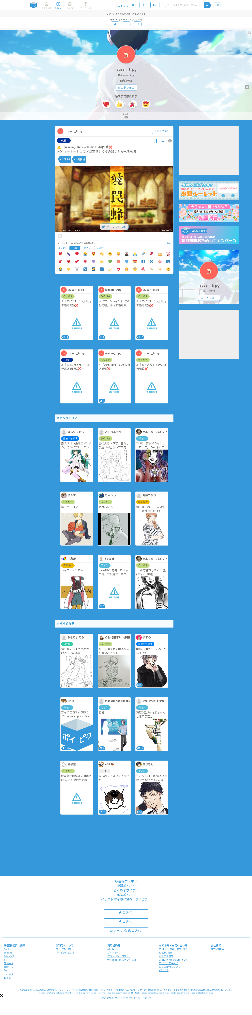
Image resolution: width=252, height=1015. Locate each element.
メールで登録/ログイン (126, 930)
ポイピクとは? (63, 949)
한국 (6, 959)
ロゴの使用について (169, 966)
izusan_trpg (126, 69)
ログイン (126, 912)
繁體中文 (8, 966)
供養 (63, 140)
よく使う (62, 248)
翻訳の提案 (18, 945)
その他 (99, 248)
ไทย (6, 970)
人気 (75, 248)
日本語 (7, 977)
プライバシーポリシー (119, 956)
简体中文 (8, 963)
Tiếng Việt (9, 956)
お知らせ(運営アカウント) (173, 949)
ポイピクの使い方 (65, 952)
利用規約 (112, 949)
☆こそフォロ (126, 87)
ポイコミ (164, 970)
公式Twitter (165, 952)
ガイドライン (114, 952)
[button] (1, 995)
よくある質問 (166, 956)
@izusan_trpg (127, 75)
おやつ (87, 248)
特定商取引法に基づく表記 (121, 959)
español (8, 952)
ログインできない (168, 963)
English (8, 949)
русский (8, 974)
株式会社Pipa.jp (219, 949)
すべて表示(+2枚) (114, 226)
